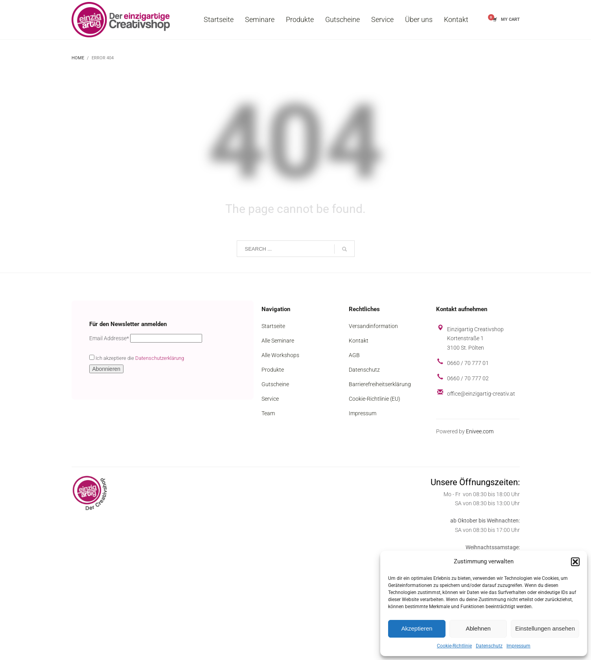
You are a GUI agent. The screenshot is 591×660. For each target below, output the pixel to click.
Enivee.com (479, 431)
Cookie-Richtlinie (454, 646)
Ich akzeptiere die (136, 358)
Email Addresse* (109, 338)
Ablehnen (478, 628)
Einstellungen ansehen (545, 628)
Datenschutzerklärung (159, 358)
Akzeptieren (416, 628)
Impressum (518, 646)
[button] (575, 562)
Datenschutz (489, 646)
